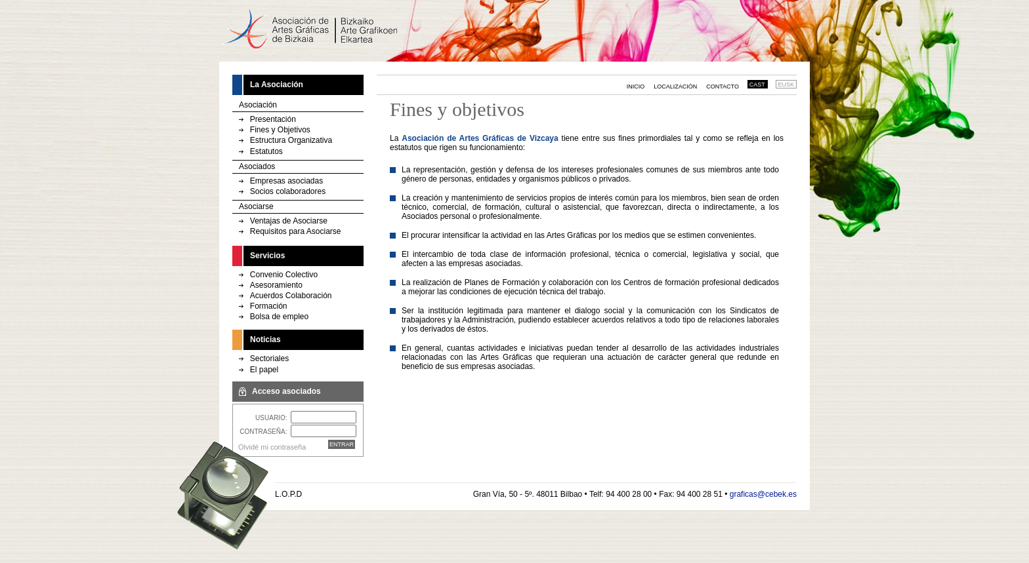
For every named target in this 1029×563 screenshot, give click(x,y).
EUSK (786, 84)
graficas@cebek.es (763, 494)
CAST (757, 84)
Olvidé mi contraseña (272, 447)
